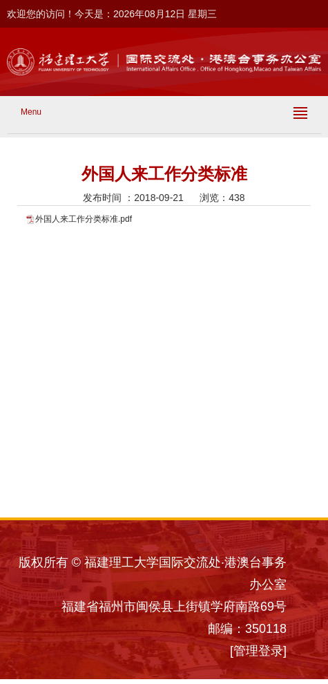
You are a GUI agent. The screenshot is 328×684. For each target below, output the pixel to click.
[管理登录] (258, 651)
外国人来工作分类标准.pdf (83, 219)
